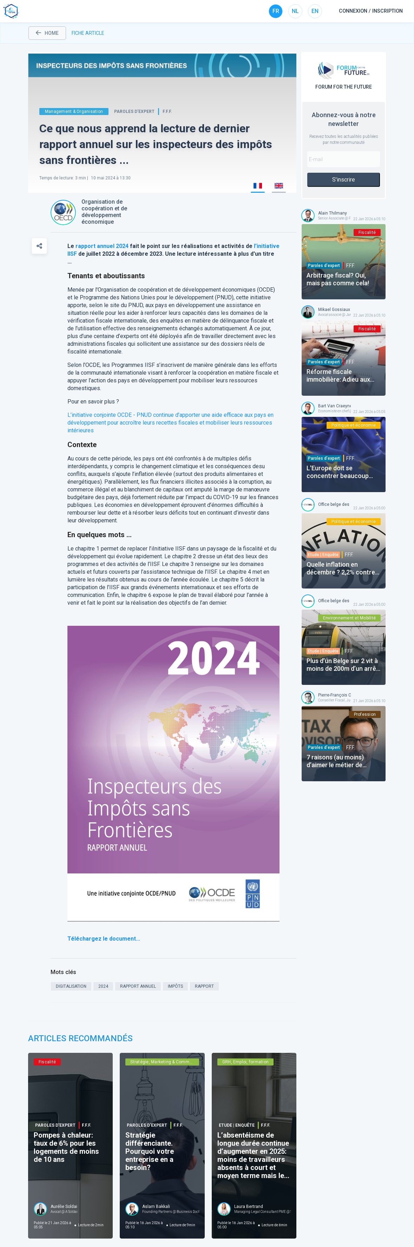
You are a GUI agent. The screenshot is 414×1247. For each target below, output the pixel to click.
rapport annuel (94, 246)
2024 (122, 246)
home (47, 33)
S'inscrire (343, 179)
